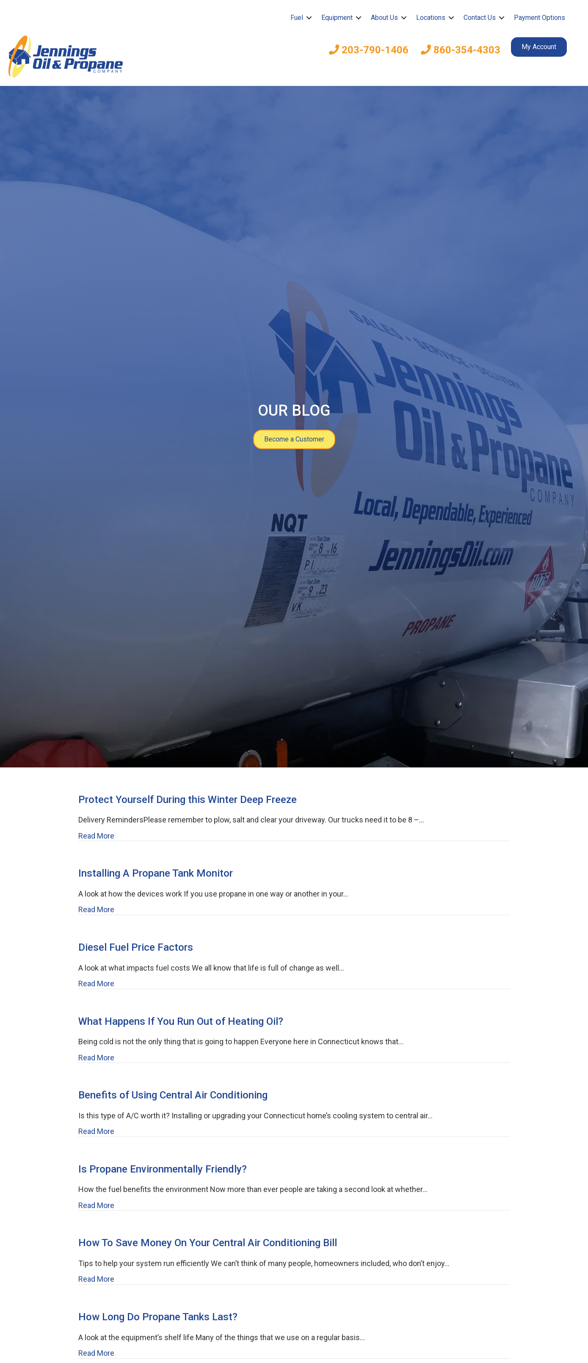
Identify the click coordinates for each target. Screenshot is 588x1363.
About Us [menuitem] (384, 18)
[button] (309, 17)
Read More (96, 835)
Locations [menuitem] (430, 18)
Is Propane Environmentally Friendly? (162, 1169)
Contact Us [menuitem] (480, 18)
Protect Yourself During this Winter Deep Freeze (187, 800)
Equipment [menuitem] (337, 18)
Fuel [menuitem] (296, 18)
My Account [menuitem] (539, 47)
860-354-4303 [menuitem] (460, 50)
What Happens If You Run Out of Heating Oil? (180, 1021)
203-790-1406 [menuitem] (369, 50)
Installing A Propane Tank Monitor (155, 873)
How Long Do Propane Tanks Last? (157, 1317)
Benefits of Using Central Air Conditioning (173, 1095)
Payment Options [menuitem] (539, 18)
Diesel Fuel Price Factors (135, 947)
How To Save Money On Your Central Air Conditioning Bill (207, 1243)
